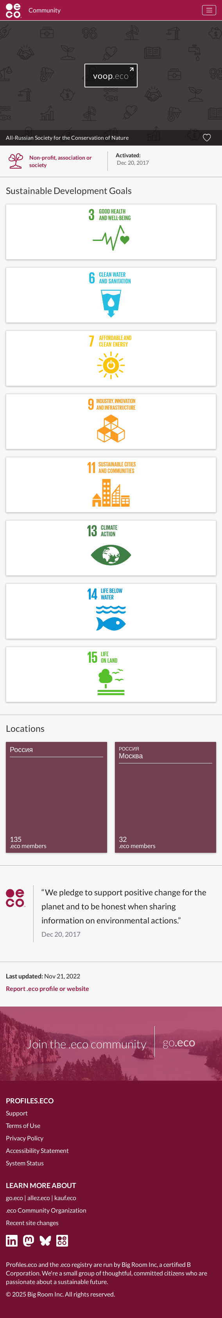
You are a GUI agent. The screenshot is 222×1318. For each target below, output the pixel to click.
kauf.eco (65, 1197)
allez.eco (38, 1197)
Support (17, 1113)
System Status (25, 1163)
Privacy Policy (24, 1138)
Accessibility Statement (37, 1150)
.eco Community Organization (46, 1210)
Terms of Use (23, 1125)
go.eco (14, 1197)
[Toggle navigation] (209, 10)
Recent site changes (32, 1222)
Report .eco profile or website (47, 988)
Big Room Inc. (45, 1294)
